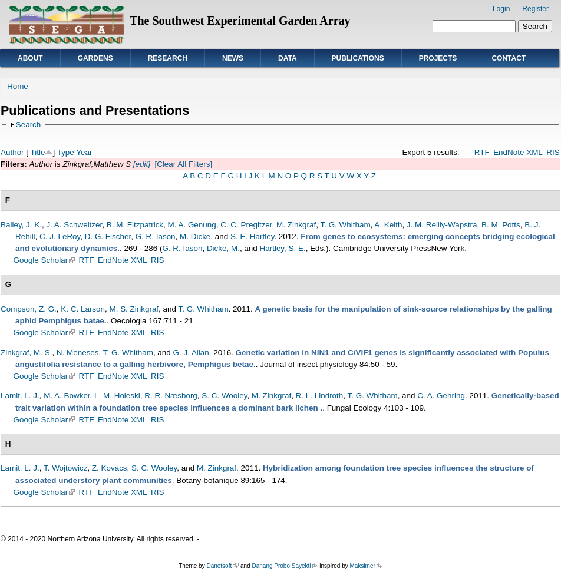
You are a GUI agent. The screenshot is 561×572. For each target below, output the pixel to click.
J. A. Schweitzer (74, 224)
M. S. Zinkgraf (134, 309)
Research (167, 58)
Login (501, 9)
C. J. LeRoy (59, 236)
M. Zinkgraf (296, 224)
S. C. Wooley (224, 395)
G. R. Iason (156, 236)
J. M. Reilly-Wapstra (442, 224)
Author (12, 152)
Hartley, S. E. (283, 248)
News (232, 58)
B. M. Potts (500, 224)
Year (84, 152)
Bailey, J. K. (21, 224)
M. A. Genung (192, 224)
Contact (508, 58)
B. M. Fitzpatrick (135, 224)
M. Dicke (195, 236)
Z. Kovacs (109, 468)
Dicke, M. (223, 248)
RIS (552, 152)
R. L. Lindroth (320, 395)
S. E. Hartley (252, 236)
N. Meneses (78, 352)
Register (535, 9)
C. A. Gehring (441, 395)
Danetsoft (222, 566)
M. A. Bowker (67, 395)
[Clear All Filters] (183, 164)
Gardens (95, 58)
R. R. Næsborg (170, 395)
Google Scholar (44, 260)
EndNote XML (518, 152)
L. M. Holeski (117, 395)
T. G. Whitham (345, 224)
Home (17, 86)
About (30, 58)
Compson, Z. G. (29, 309)
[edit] (140, 164)
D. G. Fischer (108, 236)
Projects (438, 58)
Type (65, 152)
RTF (482, 152)
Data (287, 58)
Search (28, 124)
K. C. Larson (83, 309)
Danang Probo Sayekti (285, 566)
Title (38, 152)
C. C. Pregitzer (246, 224)
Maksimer (365, 566)
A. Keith (388, 224)
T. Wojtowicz (65, 468)
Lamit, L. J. (20, 395)
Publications (358, 58)
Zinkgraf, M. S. (26, 352)
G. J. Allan (191, 352)
